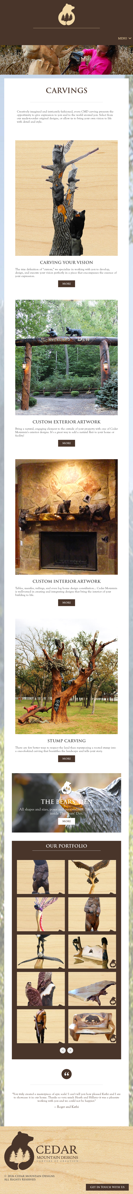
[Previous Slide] (63, 1050)
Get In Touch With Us (107, 1187)
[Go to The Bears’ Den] (66, 802)
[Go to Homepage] (67, 14)
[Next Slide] (70, 1050)
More (66, 284)
